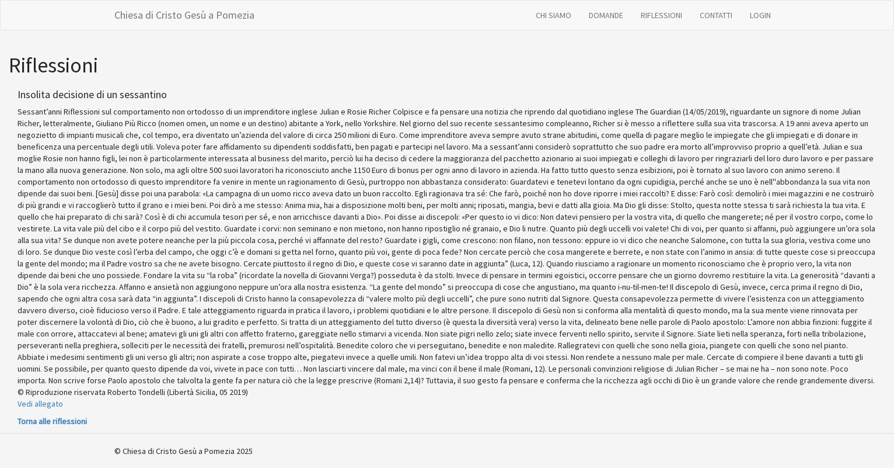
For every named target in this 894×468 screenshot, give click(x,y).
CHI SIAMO (553, 15)
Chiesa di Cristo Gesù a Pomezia (184, 15)
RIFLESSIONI (661, 15)
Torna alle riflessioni (52, 421)
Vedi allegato (40, 403)
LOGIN (760, 15)
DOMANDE (606, 15)
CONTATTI (716, 15)
